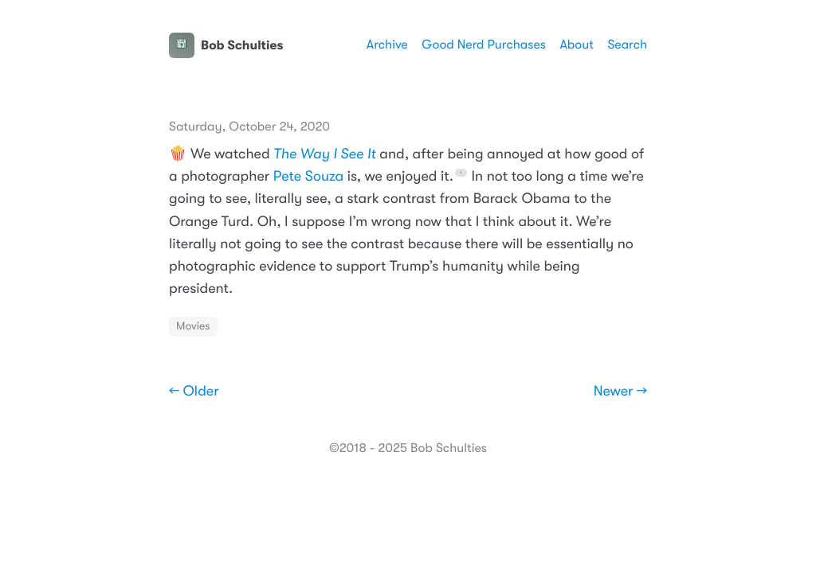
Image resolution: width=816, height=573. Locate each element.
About (576, 44)
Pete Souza (308, 177)
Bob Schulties (226, 45)
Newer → (620, 392)
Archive (387, 44)
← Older (194, 392)
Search (627, 44)
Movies (193, 326)
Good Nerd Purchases (484, 44)
